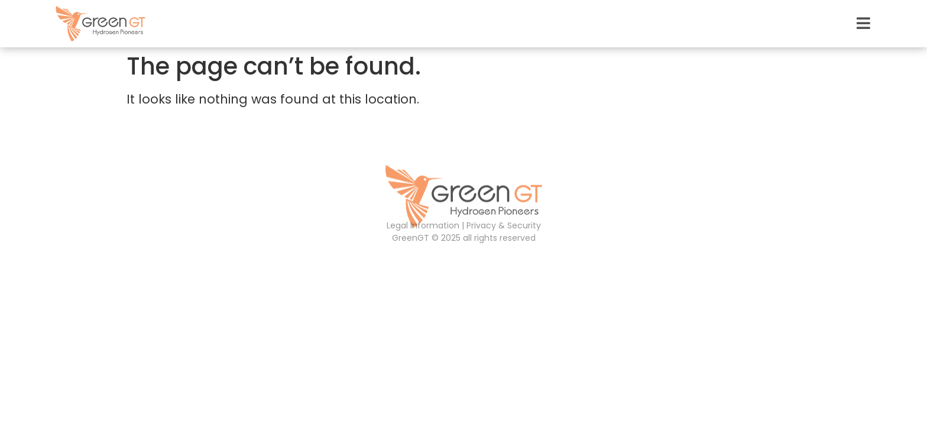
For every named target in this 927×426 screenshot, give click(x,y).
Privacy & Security (503, 225)
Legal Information (423, 225)
